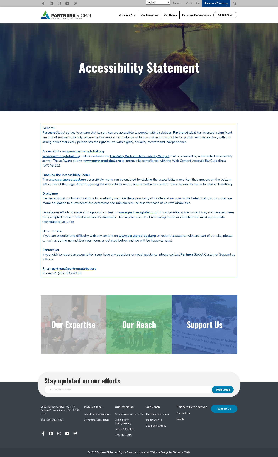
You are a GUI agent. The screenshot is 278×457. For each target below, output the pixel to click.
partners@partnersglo (69, 269)
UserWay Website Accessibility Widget (139, 156)
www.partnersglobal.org (85, 151)
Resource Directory (216, 3)
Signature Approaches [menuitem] (96, 420)
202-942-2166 (55, 420)
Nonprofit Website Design (154, 452)
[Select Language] (158, 2)
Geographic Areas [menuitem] (156, 425)
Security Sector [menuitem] (123, 435)
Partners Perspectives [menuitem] (196, 15)
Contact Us (192, 3)
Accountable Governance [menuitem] (129, 414)
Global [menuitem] (93, 407)
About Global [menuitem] (96, 414)
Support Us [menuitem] (225, 14)
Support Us (224, 408)
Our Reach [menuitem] (170, 15)
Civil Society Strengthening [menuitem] (123, 421)
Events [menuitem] (180, 419)
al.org (92, 269)
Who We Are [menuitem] (127, 15)
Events (177, 3)
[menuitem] (192, 413)
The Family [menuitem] (157, 414)
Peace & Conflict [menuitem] (124, 429)
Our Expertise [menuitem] (149, 15)
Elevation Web (182, 452)
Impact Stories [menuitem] (154, 420)
